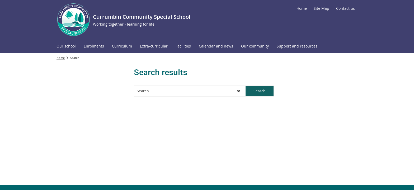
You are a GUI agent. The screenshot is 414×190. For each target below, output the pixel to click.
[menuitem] (66, 46)
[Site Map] (321, 8)
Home (61, 58)
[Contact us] (345, 8)
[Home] (301, 8)
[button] (239, 91)
